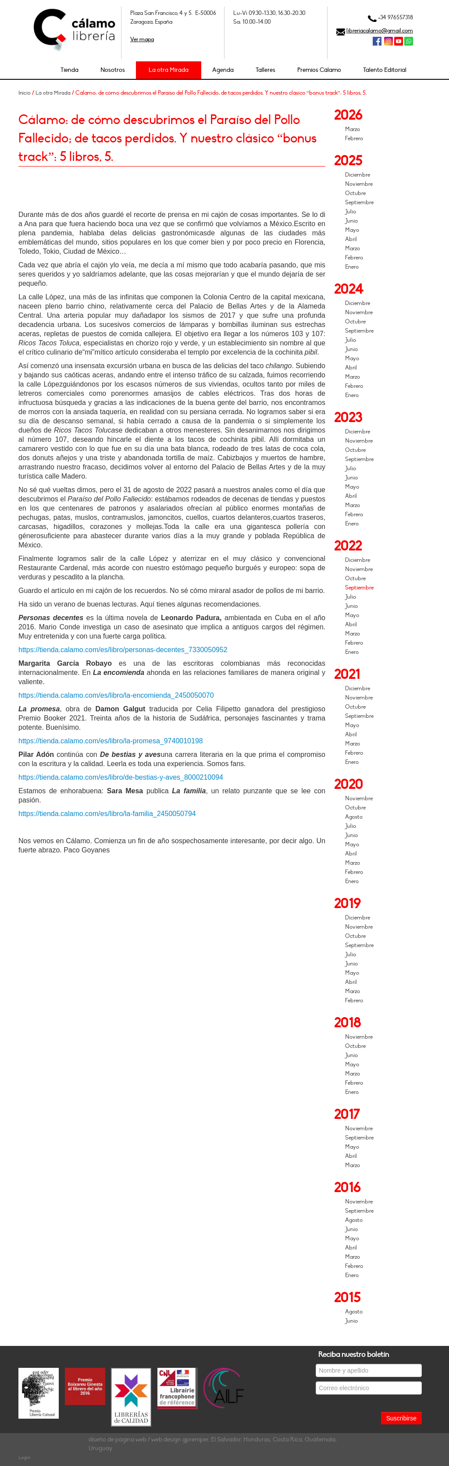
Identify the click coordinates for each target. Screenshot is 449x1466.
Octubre (355, 193)
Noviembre (359, 184)
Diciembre (357, 174)
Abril (351, 239)
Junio (351, 220)
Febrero (354, 138)
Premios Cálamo (319, 70)
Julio (350, 211)
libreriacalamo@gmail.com (379, 30)
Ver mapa (142, 39)
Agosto (354, 816)
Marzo (352, 129)
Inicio (24, 93)
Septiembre (359, 202)
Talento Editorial (384, 70)
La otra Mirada (169, 70)
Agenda (223, 70)
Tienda (69, 70)
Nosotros (112, 70)
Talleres (265, 70)
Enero (352, 266)
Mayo (352, 230)
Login (24, 1457)
